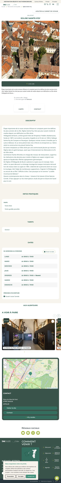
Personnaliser (10, 476)
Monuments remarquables (14, 6)
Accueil (3, 6)
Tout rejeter (21, 476)
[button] (37, 108)
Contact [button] (10, 413)
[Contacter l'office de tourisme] (45, 4)
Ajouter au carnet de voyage (47, 11)
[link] (47, 4)
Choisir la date (49, 252)
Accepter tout (31, 476)
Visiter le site (11, 408)
